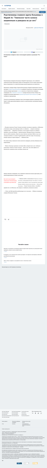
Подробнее (21, 446)
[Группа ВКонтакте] (32, 413)
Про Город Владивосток (25, 415)
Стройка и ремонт (11, 8)
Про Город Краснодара (5, 417)
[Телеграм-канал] (13, 52)
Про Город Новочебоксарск (16, 411)
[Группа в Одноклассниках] (35, 413)
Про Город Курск (4, 414)
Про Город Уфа (24, 414)
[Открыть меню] (2, 5)
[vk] (5, 219)
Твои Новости (24, 412)
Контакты (13, 423)
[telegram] (9, 219)
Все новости (4, 8)
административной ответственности (28, 94)
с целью (19, 91)
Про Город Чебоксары (5, 411)
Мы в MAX (28, 8)
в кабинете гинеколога (17, 92)
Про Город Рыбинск (15, 414)
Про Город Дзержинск (15, 415)
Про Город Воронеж (5, 412)
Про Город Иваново (15, 412)
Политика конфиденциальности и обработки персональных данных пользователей (15, 448)
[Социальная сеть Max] (33, 52)
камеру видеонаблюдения (14, 89)
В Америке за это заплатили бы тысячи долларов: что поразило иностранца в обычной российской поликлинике (23, 256)
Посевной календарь (21, 8)
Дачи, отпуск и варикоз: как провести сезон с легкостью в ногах (23, 261)
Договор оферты (4, 421)
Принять (42, 12)
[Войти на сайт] (44, 5)
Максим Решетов (38, 27)
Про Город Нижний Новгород (6, 415)
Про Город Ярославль (25, 411)
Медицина (7, 24)
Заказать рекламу (36, 8)
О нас (3, 423)
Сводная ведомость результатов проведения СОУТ (26, 424)
